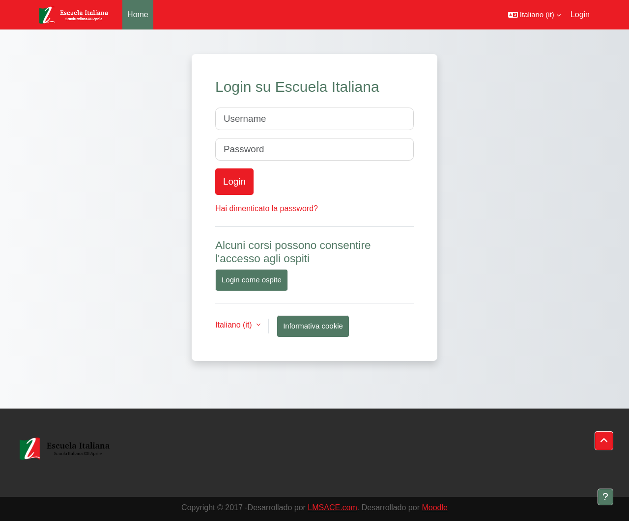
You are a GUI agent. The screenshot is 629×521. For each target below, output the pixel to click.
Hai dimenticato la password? (266, 208)
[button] (534, 14)
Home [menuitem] (137, 14)
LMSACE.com (332, 507)
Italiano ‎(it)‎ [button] (234, 325)
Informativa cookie (313, 326)
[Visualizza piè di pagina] (605, 497)
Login (580, 14)
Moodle (434, 507)
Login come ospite (252, 279)
